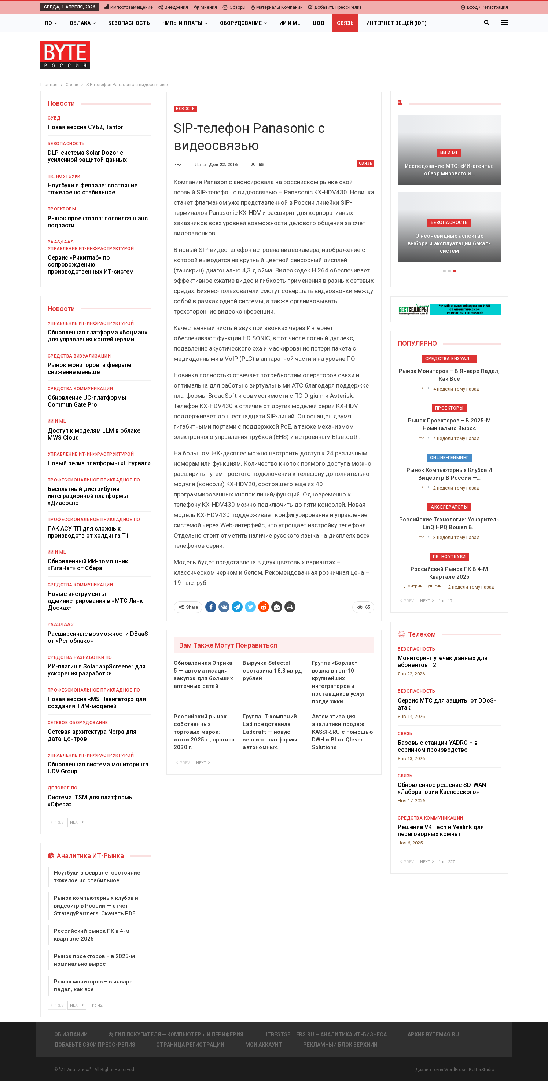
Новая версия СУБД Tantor (85, 127)
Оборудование (241, 23)
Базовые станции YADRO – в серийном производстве (438, 746)
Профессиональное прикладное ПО (94, 480)
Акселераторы (449, 507)
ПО (48, 23)
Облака (80, 23)
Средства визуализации (79, 356)
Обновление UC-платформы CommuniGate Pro (87, 401)
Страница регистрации (190, 1045)
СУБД (54, 118)
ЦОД (318, 23)
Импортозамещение (128, 7)
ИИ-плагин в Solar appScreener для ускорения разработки (97, 670)
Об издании (71, 1034)
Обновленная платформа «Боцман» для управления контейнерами (97, 336)
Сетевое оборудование (78, 722)
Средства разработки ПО (80, 657)
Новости (185, 109)
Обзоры (234, 7)
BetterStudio (481, 1069)
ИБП (449, 152)
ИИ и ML (289, 23)
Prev (183, 763)
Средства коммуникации (80, 388)
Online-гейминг (449, 457)
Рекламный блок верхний (340, 1045)
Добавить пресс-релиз (335, 7)
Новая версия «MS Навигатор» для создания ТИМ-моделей (97, 703)
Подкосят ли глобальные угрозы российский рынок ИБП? (449, 170)
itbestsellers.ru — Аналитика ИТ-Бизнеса (326, 1034)
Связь (345, 23)
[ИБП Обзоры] (449, 308)
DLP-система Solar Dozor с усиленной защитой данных (87, 156)
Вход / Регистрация (484, 7)
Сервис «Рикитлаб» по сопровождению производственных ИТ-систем (91, 264)
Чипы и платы (182, 23)
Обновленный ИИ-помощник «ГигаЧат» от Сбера (88, 565)
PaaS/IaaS (61, 242)
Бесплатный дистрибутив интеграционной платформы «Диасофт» (88, 495)
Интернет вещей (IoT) (396, 23)
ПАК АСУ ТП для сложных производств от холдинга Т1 (88, 532)
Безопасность (129, 23)
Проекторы (62, 209)
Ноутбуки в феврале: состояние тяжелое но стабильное (92, 189)
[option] (449, 192)
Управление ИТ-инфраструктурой (91, 248)
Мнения (205, 7)
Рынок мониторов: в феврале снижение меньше (89, 368)
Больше (450, 23)
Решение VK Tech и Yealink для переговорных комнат (441, 831)
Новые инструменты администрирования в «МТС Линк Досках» (95, 600)
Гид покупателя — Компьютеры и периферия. (177, 1034)
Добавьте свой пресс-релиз (94, 1045)
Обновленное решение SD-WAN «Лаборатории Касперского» (442, 788)
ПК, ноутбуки (64, 176)
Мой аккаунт (263, 1045)
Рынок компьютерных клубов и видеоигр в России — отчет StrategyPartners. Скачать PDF (96, 906)
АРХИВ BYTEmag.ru (433, 1034)
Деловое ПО (63, 788)
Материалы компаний (277, 7)
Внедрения (173, 7)
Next (203, 763)
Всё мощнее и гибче (449, 251)
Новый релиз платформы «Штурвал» (99, 463)
